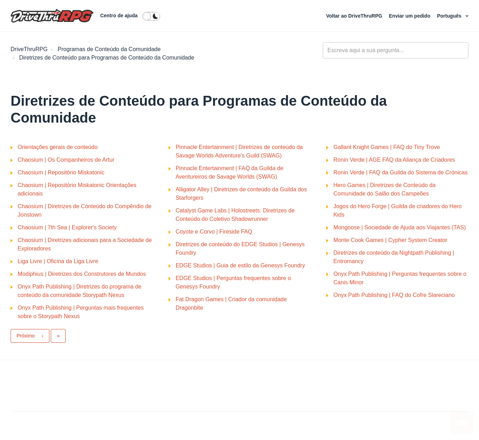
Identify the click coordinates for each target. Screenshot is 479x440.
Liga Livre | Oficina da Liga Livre (58, 261)
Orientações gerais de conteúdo (58, 147)
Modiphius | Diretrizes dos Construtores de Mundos (82, 274)
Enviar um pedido (410, 16)
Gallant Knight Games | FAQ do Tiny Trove (386, 147)
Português (450, 16)
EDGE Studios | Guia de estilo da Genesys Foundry (240, 265)
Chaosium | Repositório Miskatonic (61, 172)
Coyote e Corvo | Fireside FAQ (214, 232)
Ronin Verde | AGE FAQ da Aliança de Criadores (394, 160)
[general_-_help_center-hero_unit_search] (395, 50)
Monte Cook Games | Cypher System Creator (390, 240)
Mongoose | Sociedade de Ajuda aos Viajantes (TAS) (399, 227)
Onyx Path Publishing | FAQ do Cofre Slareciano (394, 295)
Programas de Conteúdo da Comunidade (109, 49)
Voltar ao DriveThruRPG (354, 16)
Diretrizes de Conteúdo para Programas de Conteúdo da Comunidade (106, 58)
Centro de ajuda (119, 15)
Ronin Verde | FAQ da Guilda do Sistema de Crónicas (400, 172)
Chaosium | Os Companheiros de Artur (66, 160)
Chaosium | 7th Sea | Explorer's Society (67, 227)
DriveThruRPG (29, 49)
